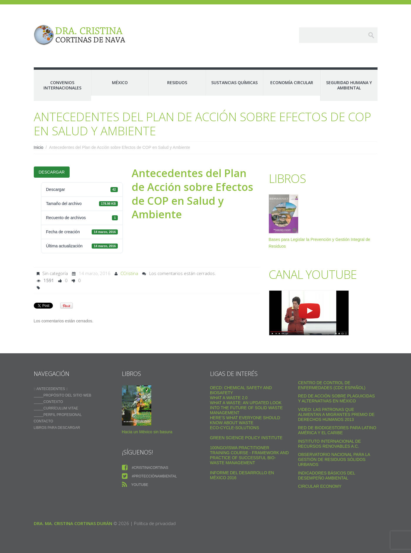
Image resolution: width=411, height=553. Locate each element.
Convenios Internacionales (62, 85)
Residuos (177, 82)
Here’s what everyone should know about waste (245, 420)
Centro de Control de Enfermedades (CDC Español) (331, 385)
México (120, 82)
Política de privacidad (155, 523)
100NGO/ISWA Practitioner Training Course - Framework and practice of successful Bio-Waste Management (249, 455)
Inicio (38, 147)
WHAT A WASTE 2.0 (229, 397)
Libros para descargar (57, 428)
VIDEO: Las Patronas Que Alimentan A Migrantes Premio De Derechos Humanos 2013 (336, 414)
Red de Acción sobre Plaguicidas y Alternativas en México (336, 398)
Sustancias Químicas (234, 82)
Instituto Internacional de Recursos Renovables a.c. (329, 444)
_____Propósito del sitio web (62, 395)
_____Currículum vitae (56, 408)
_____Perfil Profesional (58, 415)
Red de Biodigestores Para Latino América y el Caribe (337, 430)
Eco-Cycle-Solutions (234, 427)
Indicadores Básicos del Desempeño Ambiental (326, 475)
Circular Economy (320, 486)
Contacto (43, 421)
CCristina (129, 273)
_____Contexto (48, 402)
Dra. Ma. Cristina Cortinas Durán (73, 523)
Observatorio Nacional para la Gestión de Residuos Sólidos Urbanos (334, 459)
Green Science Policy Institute (246, 437)
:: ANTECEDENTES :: (51, 389)
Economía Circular (291, 82)
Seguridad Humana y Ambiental (349, 85)
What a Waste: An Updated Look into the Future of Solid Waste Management (246, 407)
